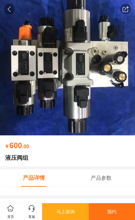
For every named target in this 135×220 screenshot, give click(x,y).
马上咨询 (65, 211)
